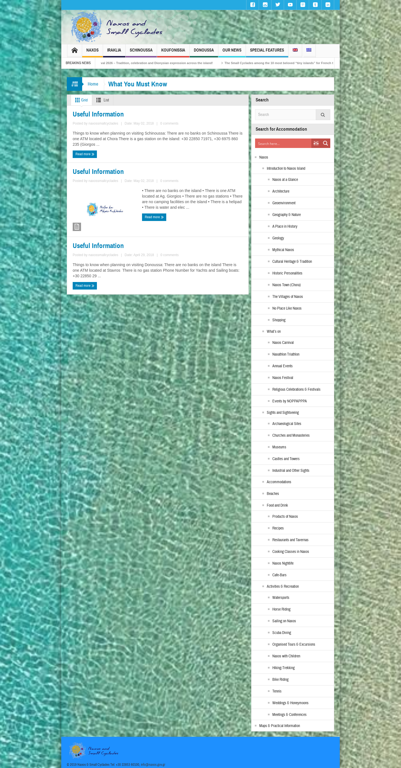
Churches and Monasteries (291, 435)
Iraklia (114, 52)
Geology (278, 238)
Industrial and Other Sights (290, 470)
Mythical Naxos (283, 249)
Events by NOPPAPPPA (289, 401)
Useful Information (90, 113)
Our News (232, 52)
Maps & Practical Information (279, 725)
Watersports (280, 597)
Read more (83, 152)
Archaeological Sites (286, 423)
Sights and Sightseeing (283, 412)
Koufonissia (173, 52)
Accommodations (279, 482)
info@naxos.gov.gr (153, 764)
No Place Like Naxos (287, 308)
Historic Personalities (287, 273)
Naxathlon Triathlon (285, 354)
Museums (279, 447)
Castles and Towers (286, 458)
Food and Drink (277, 505)
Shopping (278, 320)
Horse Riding (281, 609)
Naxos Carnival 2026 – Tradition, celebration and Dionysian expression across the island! (156, 63)
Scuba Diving (281, 632)
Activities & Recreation (283, 586)
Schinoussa (141, 52)
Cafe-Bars (279, 575)
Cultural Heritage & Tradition (292, 261)
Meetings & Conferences (289, 714)
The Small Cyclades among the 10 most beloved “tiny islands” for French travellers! (293, 63)
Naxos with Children (286, 656)
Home (93, 84)
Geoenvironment (283, 203)
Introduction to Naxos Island (286, 168)
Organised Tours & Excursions (293, 644)
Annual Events (282, 366)
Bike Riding (280, 679)
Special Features (267, 52)
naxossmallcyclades (113, 142)
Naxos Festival (282, 377)
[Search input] (283, 143)
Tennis (277, 691)
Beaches (273, 493)
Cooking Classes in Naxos (290, 551)
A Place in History (284, 226)
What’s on (274, 331)
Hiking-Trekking (283, 667)
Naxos (92, 52)
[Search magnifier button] (325, 143)
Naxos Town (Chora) (286, 285)
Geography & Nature (286, 214)
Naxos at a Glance (285, 179)
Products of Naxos (285, 516)
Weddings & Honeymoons (290, 703)
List (101, 100)
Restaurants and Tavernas (290, 540)
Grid (80, 100)
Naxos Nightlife (283, 563)
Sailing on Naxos (284, 621)
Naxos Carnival (283, 342)
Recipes (278, 528)
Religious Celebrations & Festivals (296, 389)
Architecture (280, 191)
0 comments (138, 142)
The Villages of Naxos (287, 296)
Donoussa (204, 52)
